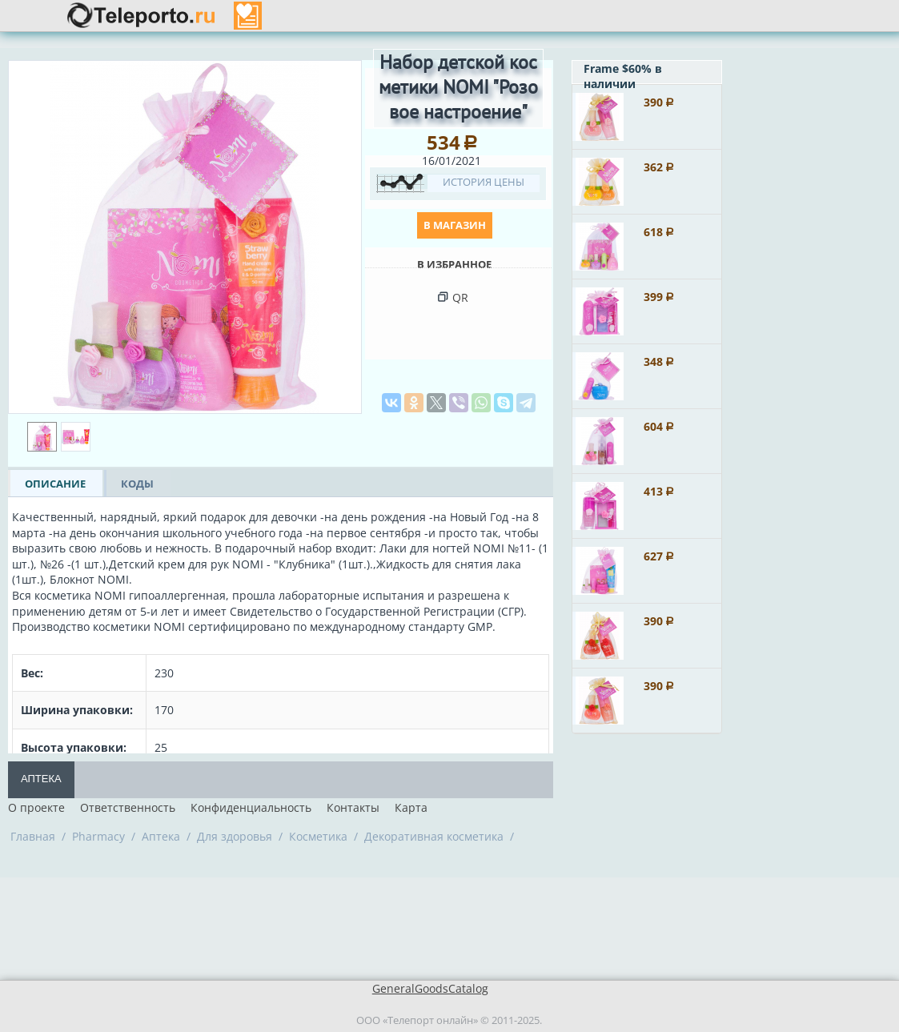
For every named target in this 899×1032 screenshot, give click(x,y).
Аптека (41, 779)
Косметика (318, 836)
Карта (411, 807)
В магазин (454, 225)
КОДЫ (137, 483)
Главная (32, 836)
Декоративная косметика (434, 836)
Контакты (353, 807)
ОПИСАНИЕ (55, 483)
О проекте (36, 807)
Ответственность (127, 807)
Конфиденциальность (251, 807)
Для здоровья (234, 836)
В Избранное (454, 264)
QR (460, 297)
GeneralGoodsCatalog (430, 988)
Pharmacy (98, 836)
